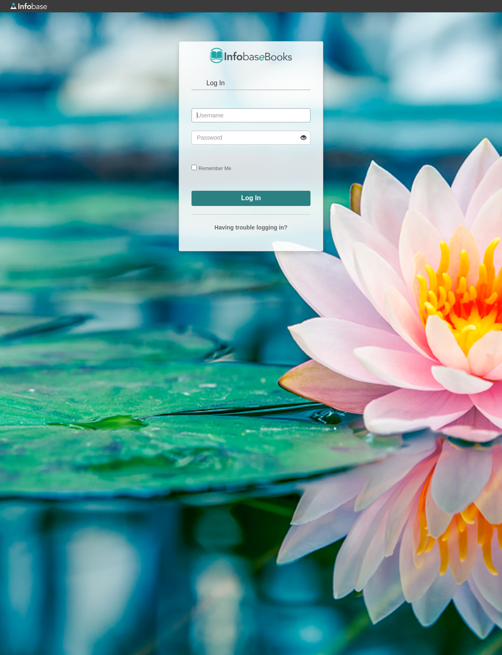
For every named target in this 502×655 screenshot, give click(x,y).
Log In (215, 83)
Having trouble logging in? (251, 227)
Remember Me (214, 168)
